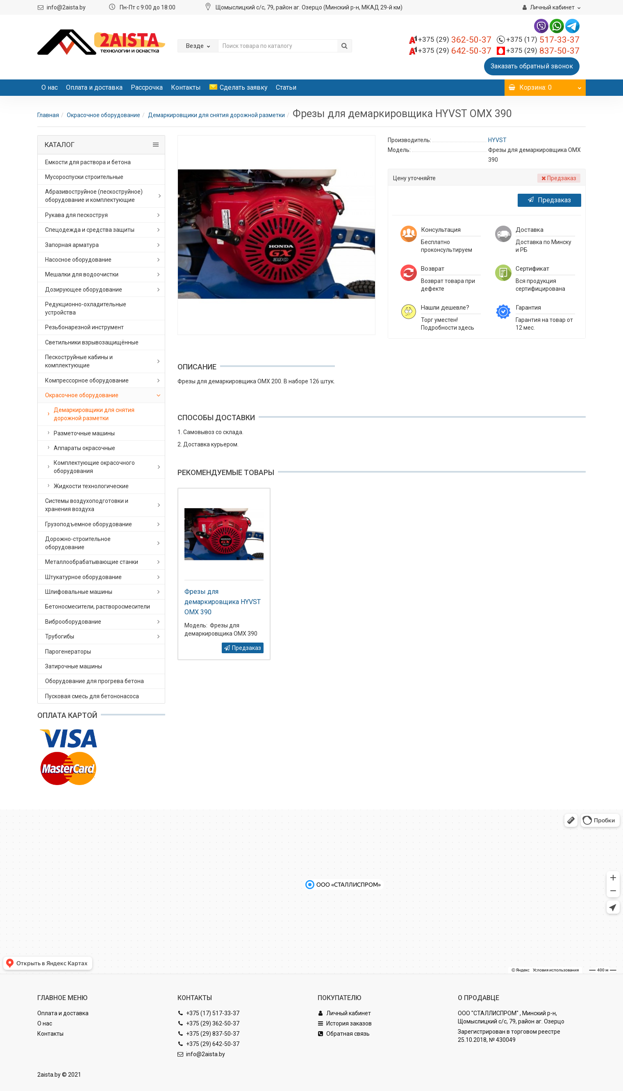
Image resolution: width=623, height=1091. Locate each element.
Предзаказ (549, 200)
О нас (49, 87)
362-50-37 (454, 40)
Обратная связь (344, 1033)
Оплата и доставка (94, 87)
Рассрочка (147, 87)
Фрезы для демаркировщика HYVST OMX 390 (222, 602)
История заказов (345, 1023)
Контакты (186, 87)
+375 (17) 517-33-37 (208, 1013)
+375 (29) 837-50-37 (208, 1033)
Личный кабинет (344, 1013)
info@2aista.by (66, 7)
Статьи (286, 87)
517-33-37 (543, 40)
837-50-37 (543, 51)
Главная (48, 115)
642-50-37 (454, 51)
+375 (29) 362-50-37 (208, 1023)
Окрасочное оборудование (103, 115)
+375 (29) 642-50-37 (208, 1044)
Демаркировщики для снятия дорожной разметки (216, 115)
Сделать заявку (238, 87)
